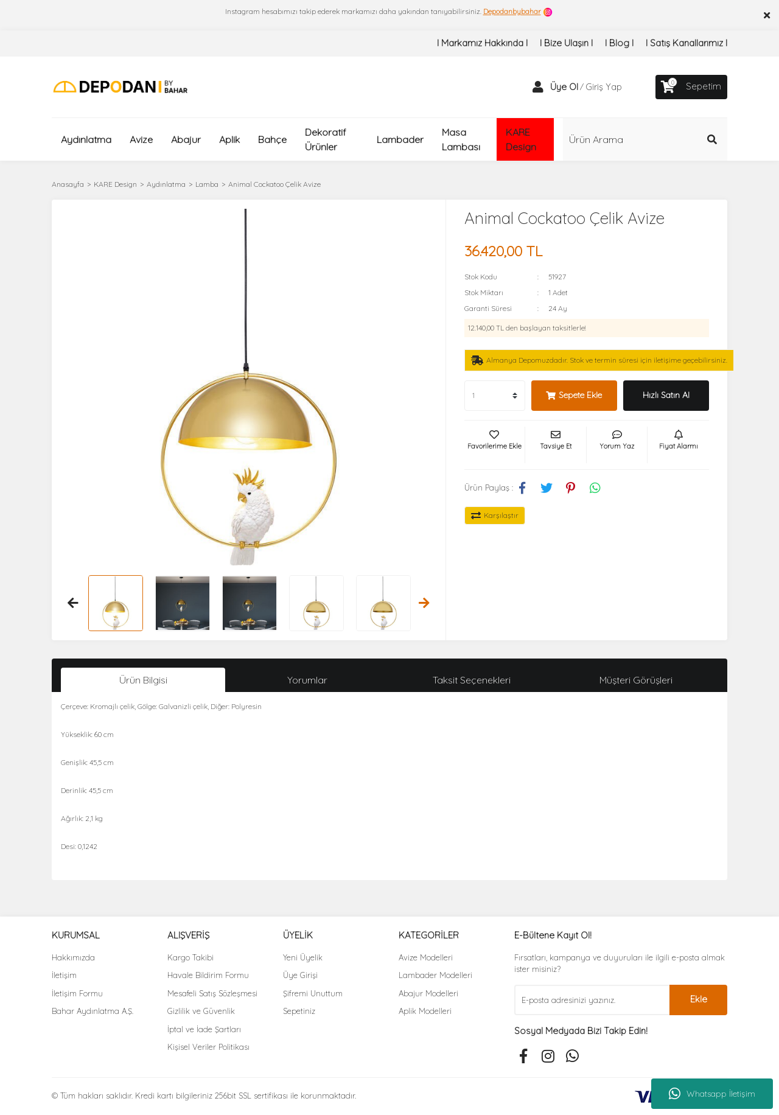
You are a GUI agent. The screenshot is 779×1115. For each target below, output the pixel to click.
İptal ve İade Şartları (204, 1029)
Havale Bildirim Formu (208, 975)
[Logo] (120, 86)
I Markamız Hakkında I (482, 43)
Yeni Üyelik (303, 957)
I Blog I (619, 43)
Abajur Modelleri (428, 993)
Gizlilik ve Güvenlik (201, 1011)
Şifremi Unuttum (313, 993)
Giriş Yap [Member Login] (603, 87)
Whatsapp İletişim (712, 1093)
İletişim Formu (77, 993)
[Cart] (691, 87)
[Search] (645, 139)
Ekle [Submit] (698, 999)
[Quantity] (494, 395)
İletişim (64, 975)
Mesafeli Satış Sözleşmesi (212, 993)
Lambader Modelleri (435, 975)
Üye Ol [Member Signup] (564, 87)
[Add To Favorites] (494, 445)
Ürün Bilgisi (143, 680)
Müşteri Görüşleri (635, 680)
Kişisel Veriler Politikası (208, 1047)
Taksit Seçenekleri (472, 680)
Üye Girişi (300, 975)
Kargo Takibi (190, 957)
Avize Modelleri (426, 957)
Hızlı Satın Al (666, 395)
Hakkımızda (73, 957)
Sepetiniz (299, 1011)
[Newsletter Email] (591, 1000)
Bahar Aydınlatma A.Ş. (92, 1011)
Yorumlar (307, 680)
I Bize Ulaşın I (566, 43)
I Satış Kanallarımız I (686, 43)
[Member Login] (538, 87)
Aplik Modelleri (425, 1011)
